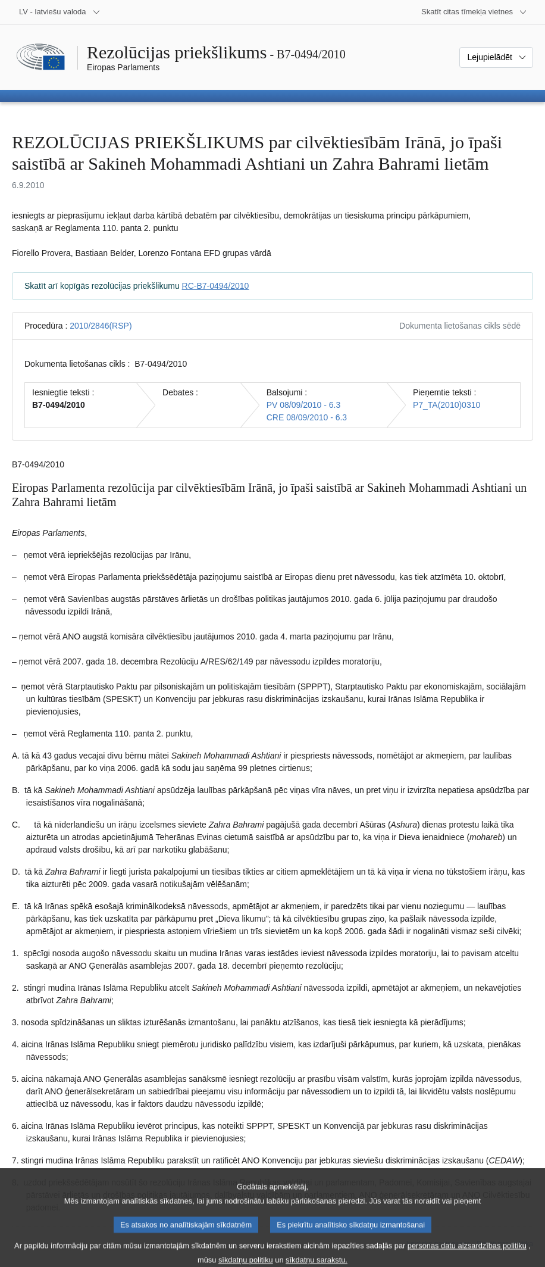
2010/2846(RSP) (100, 325)
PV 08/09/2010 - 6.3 (304, 405)
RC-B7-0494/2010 (215, 286)
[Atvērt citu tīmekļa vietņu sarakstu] (474, 12)
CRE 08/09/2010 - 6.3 (307, 417)
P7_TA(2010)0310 (446, 405)
